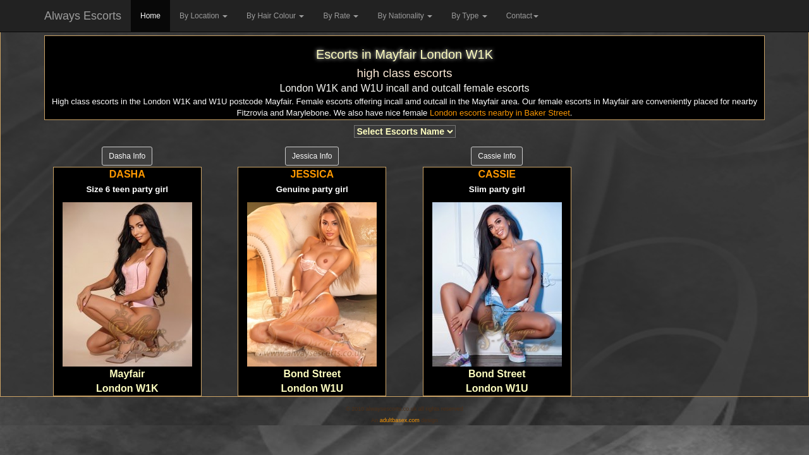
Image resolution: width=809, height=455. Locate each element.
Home (150, 15)
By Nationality (404, 15)
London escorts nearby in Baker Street (500, 113)
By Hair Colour (275, 15)
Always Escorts (82, 15)
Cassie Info (497, 156)
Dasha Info (127, 156)
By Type (469, 15)
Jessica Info (312, 156)
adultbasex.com (400, 420)
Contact (522, 15)
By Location (203, 15)
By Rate (340, 15)
